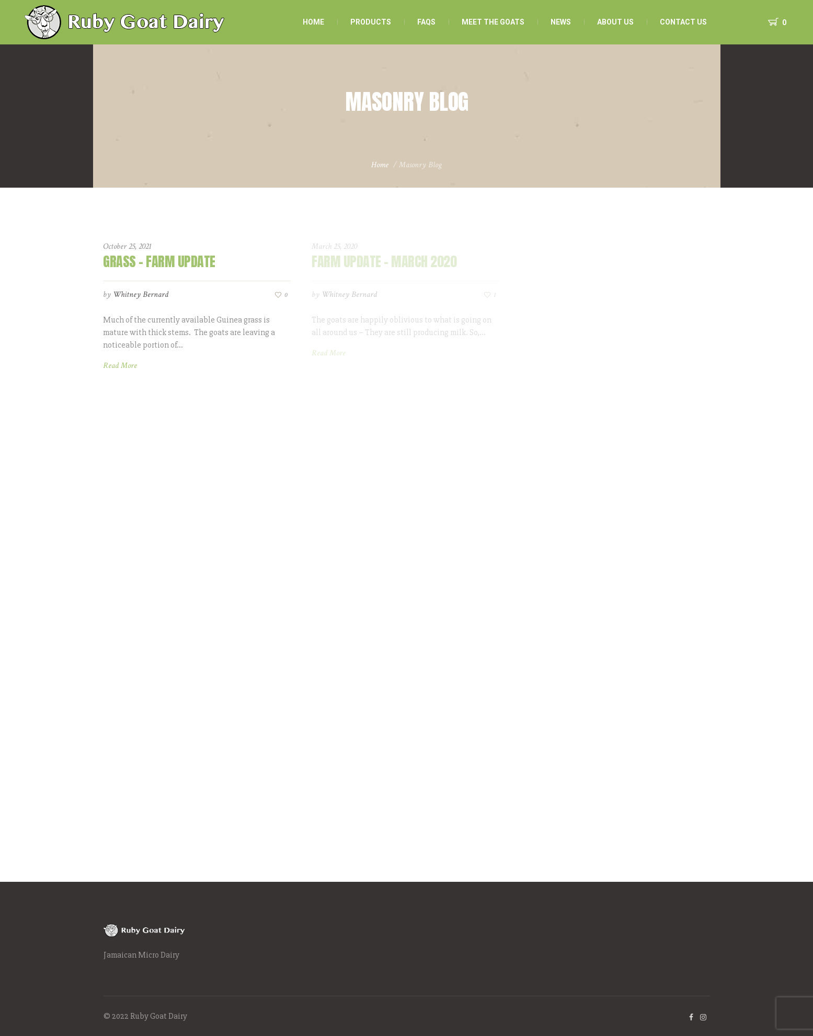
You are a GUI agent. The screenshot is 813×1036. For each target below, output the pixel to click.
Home (379, 164)
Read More (120, 365)
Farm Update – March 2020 (384, 261)
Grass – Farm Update (159, 261)
